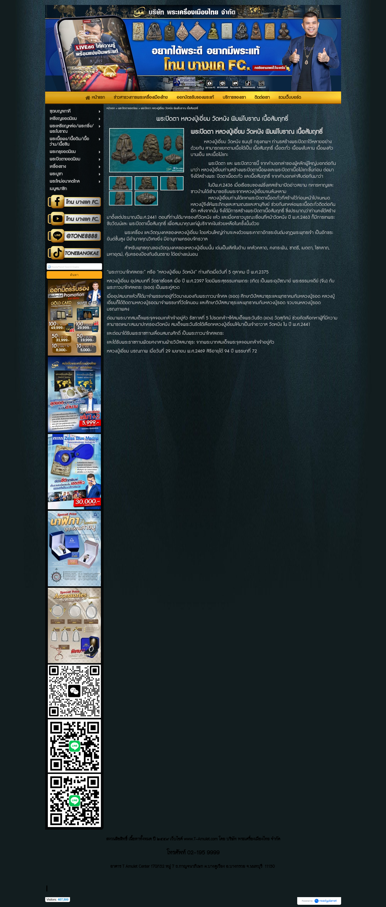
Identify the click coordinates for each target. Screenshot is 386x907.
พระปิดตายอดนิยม (128, 108)
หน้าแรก (111, 108)
